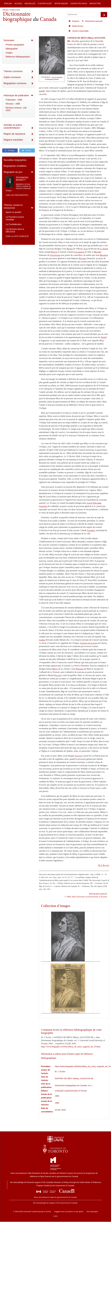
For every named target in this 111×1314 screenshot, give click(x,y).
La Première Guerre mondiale (15, 218)
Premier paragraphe (15, 45)
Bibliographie (12, 49)
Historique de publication (16, 95)
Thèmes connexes (13, 71)
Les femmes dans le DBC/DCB (15, 230)
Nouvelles (30, 3)
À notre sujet (45, 3)
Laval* (42, 91)
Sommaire (9, 40)
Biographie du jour (13, 172)
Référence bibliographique (18, 57)
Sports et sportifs (13, 212)
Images (9, 53)
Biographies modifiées (15, 166)
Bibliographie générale (98, 894)
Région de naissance (14, 134)
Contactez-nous (78, 3)
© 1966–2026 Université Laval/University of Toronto (86, 897)
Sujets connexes (12, 77)
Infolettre (95, 3)
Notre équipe (61, 3)
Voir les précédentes (17, 195)
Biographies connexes (15, 83)
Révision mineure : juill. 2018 (16, 109)
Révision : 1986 (13, 104)
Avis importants (92, 1212)
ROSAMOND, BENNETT (22, 178)
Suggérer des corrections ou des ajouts (68, 1212)
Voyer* (104, 337)
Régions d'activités (13, 140)
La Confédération (14, 224)
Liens (55, 1216)
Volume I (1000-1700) (11, 10)
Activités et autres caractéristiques (13, 126)
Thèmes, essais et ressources (13, 206)
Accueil (18, 3)
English (8, 3)
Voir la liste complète (17, 236)
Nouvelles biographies (15, 160)
